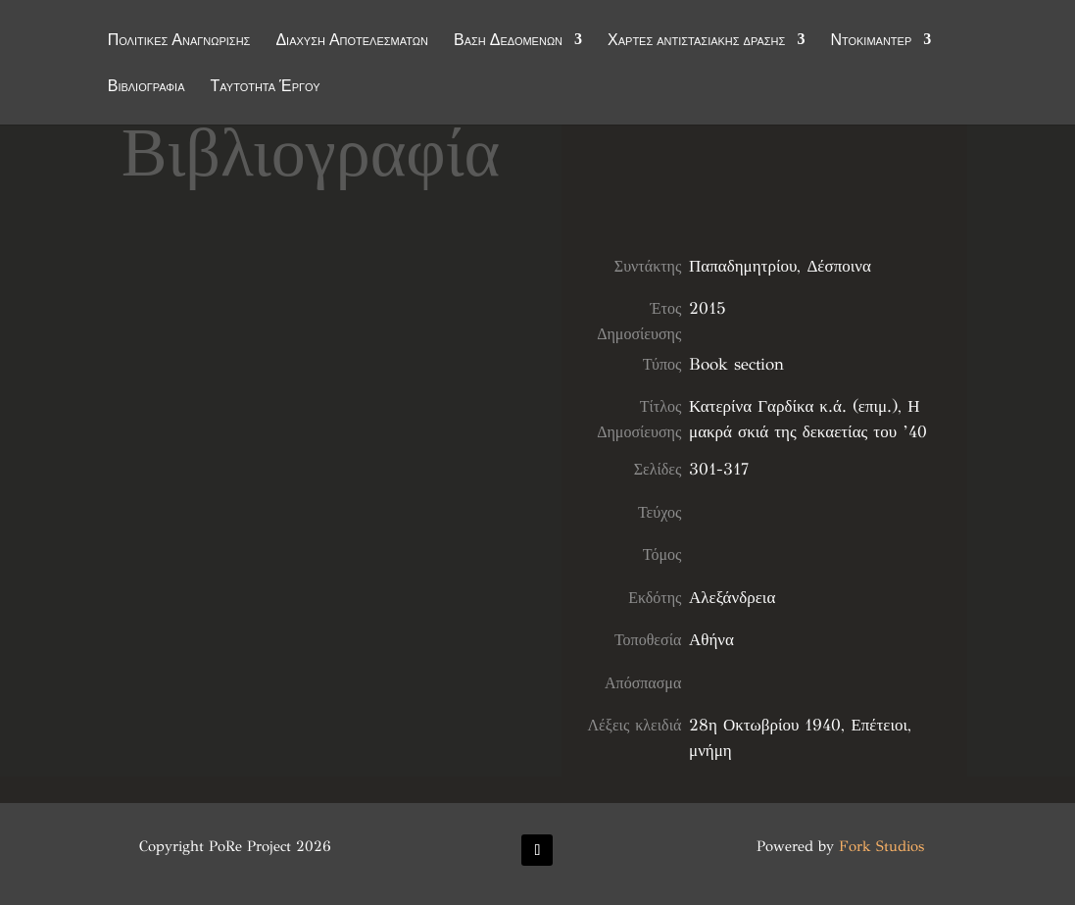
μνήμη (710, 750)
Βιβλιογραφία (146, 87)
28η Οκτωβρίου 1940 (765, 725)
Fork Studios (881, 846)
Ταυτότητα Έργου (265, 87)
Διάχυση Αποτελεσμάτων (351, 41)
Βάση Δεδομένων (508, 41)
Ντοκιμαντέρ (870, 41)
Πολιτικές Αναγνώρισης (179, 41)
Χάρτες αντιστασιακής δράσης (696, 41)
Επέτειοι (879, 725)
